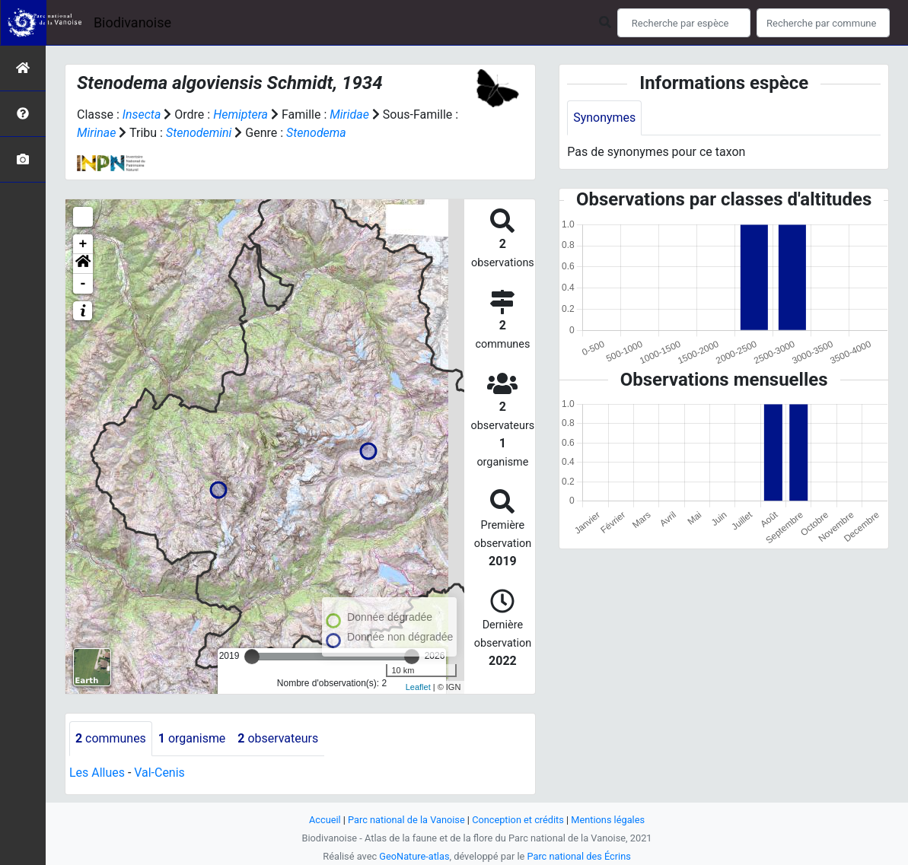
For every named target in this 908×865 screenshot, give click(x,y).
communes (110, 738)
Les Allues (97, 772)
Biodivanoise (132, 22)
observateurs (278, 738)
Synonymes (604, 117)
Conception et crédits (518, 819)
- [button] (83, 284)
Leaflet (418, 687)
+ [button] (83, 244)
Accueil (324, 819)
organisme (192, 738)
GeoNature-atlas (414, 856)
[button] (83, 264)
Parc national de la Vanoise (406, 819)
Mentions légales (608, 819)
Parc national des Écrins (579, 856)
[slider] (252, 656)
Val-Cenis (159, 772)
